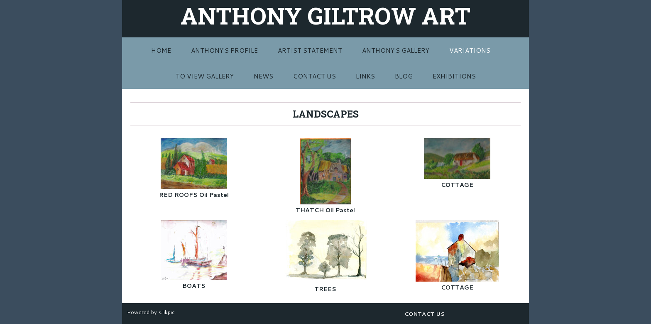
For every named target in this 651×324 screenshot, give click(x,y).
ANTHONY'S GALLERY (395, 50)
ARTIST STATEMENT (310, 50)
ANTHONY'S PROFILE (224, 50)
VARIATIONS (469, 50)
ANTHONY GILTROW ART (325, 15)
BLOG (404, 76)
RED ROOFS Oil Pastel (194, 195)
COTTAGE (457, 185)
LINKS (365, 76)
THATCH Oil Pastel (325, 210)
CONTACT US (314, 76)
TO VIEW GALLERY (205, 76)
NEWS (263, 76)
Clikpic (166, 312)
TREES (325, 289)
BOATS (194, 286)
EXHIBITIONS (454, 76)
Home (161, 50)
